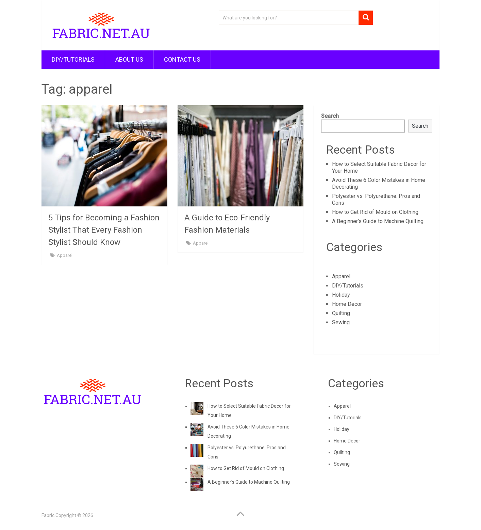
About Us (129, 59)
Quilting (341, 313)
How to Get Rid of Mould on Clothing (375, 212)
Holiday (341, 295)
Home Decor (347, 304)
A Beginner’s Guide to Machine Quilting (378, 221)
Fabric (48, 515)
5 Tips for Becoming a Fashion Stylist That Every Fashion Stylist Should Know (104, 230)
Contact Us (182, 59)
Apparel (64, 255)
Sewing (341, 322)
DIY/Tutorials (73, 59)
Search (330, 116)
